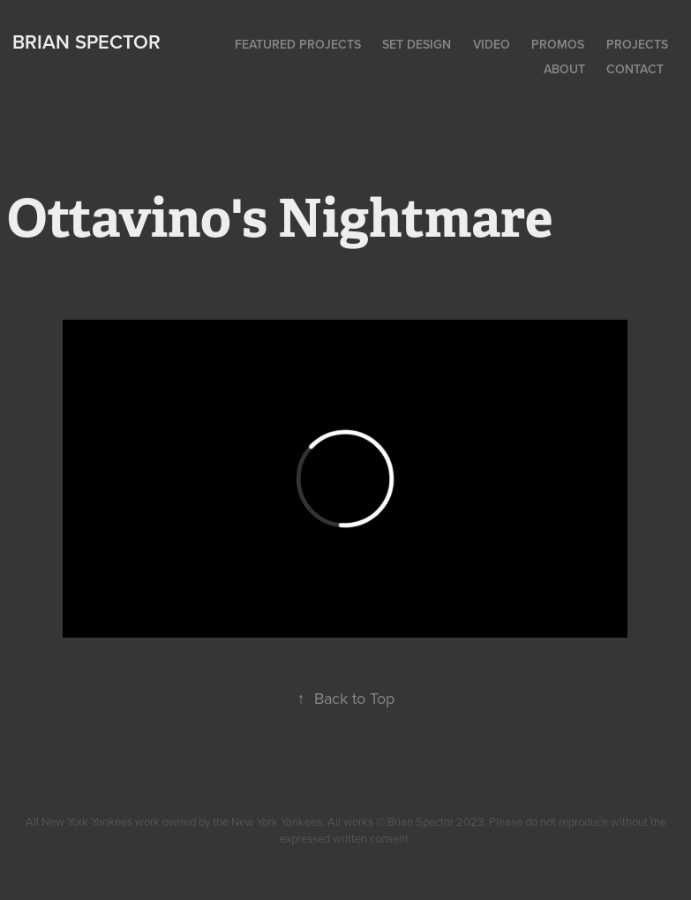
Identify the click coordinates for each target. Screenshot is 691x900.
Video (491, 44)
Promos (557, 44)
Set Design (416, 44)
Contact (635, 69)
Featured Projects (298, 44)
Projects (637, 44)
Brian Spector (86, 41)
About (564, 69)
